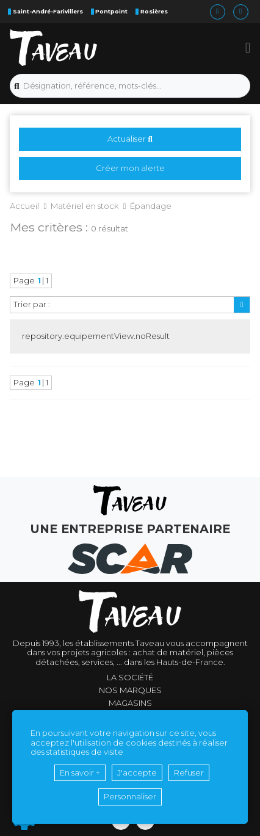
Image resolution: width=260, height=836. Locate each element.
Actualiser (129, 139)
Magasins (130, 703)
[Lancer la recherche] (17, 86)
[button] (248, 47)
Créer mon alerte (130, 168)
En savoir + (80, 772)
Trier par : (31, 304)
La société (130, 677)
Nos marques (130, 690)
